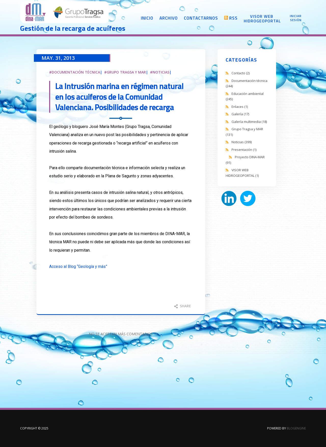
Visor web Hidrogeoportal (261, 18)
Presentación (244, 149)
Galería (240, 114)
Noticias (161, 72)
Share (182, 306)
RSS (233, 18)
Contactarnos (201, 18)
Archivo (168, 18)
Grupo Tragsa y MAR (126, 72)
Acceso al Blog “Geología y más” (78, 266)
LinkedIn (229, 198)
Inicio (147, 18)
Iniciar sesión (296, 18)
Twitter (247, 198)
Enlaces (240, 106)
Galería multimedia (249, 121)
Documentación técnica (76, 72)
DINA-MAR (64, 12)
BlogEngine (296, 428)
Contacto (241, 73)
